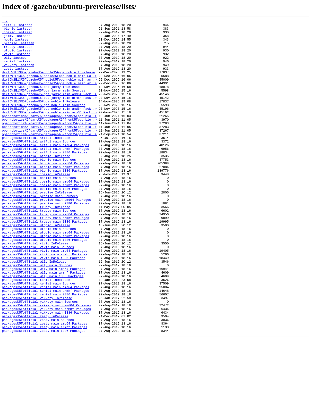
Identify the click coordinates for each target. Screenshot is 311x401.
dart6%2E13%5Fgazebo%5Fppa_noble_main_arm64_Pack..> (49, 131)
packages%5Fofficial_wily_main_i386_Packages (42, 328)
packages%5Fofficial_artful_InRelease (36, 161)
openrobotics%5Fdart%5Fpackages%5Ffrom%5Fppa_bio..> (49, 135)
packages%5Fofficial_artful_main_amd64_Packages (45, 170)
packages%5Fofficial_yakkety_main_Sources (40, 358)
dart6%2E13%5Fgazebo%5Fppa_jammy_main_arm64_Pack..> (49, 113)
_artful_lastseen (17, 26)
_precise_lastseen (18, 48)
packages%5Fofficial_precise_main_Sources (40, 231)
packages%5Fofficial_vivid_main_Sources (38, 293)
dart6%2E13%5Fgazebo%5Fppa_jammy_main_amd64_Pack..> (49, 109)
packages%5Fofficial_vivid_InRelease (35, 288)
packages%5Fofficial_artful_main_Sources (39, 166)
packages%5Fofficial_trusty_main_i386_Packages (44, 262)
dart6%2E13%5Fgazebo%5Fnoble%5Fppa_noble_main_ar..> (49, 96)
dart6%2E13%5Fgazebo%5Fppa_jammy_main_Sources (43, 105)
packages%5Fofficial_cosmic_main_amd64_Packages (45, 214)
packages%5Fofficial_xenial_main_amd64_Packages (45, 341)
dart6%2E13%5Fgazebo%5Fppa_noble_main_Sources (43, 122)
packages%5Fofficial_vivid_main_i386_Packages (43, 306)
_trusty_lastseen (17, 52)
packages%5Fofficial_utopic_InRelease (36, 266)
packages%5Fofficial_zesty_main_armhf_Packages (44, 389)
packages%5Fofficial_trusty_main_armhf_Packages (45, 258)
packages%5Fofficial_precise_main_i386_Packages (45, 240)
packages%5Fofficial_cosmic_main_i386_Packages (44, 223)
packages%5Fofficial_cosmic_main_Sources (39, 210)
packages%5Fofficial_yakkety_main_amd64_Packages (46, 362)
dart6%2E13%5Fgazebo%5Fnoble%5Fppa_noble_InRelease (48, 83)
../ (5, 22)
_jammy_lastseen (16, 39)
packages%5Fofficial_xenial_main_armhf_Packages (45, 345)
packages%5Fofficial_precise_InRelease (37, 227)
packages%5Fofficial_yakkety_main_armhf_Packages (46, 367)
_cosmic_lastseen (17, 35)
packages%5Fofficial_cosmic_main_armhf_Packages (45, 218)
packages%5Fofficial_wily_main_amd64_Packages (43, 319)
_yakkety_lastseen (18, 74)
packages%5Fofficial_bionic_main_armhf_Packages (45, 196)
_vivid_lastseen (16, 61)
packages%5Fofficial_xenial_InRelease (36, 332)
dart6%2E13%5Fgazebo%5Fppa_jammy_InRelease (41, 100)
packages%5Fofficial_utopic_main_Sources (39, 271)
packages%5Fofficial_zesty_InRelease (35, 376)
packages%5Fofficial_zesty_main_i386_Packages (43, 393)
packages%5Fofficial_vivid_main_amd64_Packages (44, 297)
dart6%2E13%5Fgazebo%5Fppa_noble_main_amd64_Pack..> (49, 127)
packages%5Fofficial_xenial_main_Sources (39, 336)
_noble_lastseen (16, 44)
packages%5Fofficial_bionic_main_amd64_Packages (45, 192)
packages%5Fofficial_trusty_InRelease (36, 244)
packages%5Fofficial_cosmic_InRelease (36, 205)
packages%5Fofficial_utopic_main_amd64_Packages (45, 275)
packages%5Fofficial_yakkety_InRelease (37, 354)
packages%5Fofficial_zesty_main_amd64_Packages (44, 384)
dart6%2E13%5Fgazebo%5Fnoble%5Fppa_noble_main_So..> (49, 87)
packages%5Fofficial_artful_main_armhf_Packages (45, 175)
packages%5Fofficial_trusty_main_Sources (39, 249)
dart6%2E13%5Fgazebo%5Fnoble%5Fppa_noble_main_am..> (49, 92)
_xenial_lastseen (17, 70)
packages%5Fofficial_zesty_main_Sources (38, 380)
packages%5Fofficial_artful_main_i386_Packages (44, 179)
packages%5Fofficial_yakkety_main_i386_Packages (45, 371)
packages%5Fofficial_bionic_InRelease (36, 183)
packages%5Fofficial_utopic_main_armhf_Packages (45, 279)
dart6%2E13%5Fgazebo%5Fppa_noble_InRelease (41, 118)
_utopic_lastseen (17, 57)
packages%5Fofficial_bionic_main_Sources (39, 188)
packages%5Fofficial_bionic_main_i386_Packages (44, 201)
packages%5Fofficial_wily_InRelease (34, 310)
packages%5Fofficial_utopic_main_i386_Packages (44, 284)
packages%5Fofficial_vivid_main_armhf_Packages (44, 301)
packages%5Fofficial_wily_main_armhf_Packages (43, 323)
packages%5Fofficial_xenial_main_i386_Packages (44, 349)
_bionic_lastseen (17, 30)
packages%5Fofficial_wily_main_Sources (37, 314)
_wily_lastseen (15, 65)
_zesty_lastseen (16, 78)
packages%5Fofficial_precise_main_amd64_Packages (46, 236)
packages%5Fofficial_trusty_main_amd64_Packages (45, 253)
